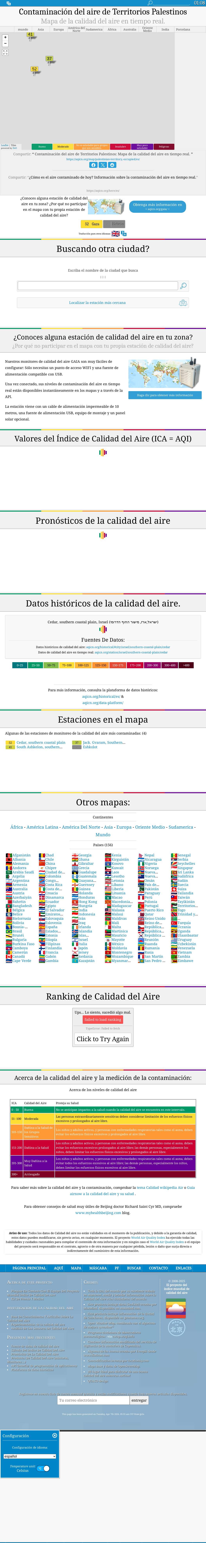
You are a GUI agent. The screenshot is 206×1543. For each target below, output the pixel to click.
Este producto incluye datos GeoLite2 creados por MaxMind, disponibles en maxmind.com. (120, 1306)
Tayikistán (183, 901)
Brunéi (15, 935)
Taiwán (180, 897)
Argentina (17, 880)
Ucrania (181, 926)
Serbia (179, 859)
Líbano (114, 884)
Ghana (80, 859)
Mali (112, 922)
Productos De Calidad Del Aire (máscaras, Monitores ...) (38, 1360)
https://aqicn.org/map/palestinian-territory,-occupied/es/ (103, 159)
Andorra (16, 867)
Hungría (82, 905)
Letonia (114, 880)
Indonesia (83, 914)
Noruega (148, 867)
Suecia (179, 884)
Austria (15, 893)
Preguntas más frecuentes (31, 1337)
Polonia (147, 901)
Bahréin (16, 901)
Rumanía (149, 948)
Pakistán (148, 888)
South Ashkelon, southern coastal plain (49, 744)
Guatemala (84, 876)
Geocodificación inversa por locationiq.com (118, 1360)
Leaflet (4, 145)
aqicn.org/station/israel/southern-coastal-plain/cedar (131, 652)
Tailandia (182, 893)
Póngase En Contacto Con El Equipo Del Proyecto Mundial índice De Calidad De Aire (43, 1293)
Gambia (48, 960)
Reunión (148, 939)
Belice (14, 914)
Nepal (146, 855)
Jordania (82, 956)
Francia (48, 952)
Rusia (146, 952)
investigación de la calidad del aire (40, 1308)
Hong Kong (84, 901)
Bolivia (15, 922)
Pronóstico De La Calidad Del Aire (34, 1354)
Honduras (83, 897)
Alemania (17, 863)
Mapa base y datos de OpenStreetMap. (114, 1366)
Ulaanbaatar (184, 935)
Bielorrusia (18, 918)
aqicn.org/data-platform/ (102, 702)
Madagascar (118, 905)
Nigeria (147, 863)
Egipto (47, 905)
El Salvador (51, 910)
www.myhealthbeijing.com (98, 1212)
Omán (146, 880)
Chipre (47, 867)
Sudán (179, 880)
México (114, 943)
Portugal (148, 905)
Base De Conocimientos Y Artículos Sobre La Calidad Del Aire (40, 1318)
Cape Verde (18, 960)
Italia (79, 943)
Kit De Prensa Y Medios (27, 1299)
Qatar (146, 914)
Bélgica (15, 910)
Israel (80, 939)
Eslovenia (50, 922)
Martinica (116, 931)
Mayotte (115, 939)
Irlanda (81, 926)
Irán (79, 918)
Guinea (81, 888)
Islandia (82, 931)
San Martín (150, 956)
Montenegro (118, 952)
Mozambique (119, 956)
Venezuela (183, 948)
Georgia (81, 855)
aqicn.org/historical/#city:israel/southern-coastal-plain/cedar (128, 647)
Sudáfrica (182, 876)
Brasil (14, 931)
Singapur (182, 867)
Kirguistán (117, 859)
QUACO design (98, 1381)
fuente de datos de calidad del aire (35, 1346)
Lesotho (114, 876)
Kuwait (114, 867)
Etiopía (48, 939)
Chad (46, 855)
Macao (113, 897)
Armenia (16, 884)
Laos (112, 872)
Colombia (50, 876)
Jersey (80, 952)
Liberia (114, 888)
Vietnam (181, 952)
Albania (16, 859)
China (47, 863)
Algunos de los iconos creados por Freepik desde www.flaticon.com (120, 1353)
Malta (113, 926)
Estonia (48, 935)
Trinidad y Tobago (183, 916)
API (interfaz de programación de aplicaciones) (44, 1366)
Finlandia (50, 948)
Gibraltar (83, 863)
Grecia (80, 867)
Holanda (82, 893)
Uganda (180, 931)
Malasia (114, 910)
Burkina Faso (20, 943)
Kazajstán (83, 960)
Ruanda (147, 943)
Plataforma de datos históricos (32, 1369)
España (48, 926)
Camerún (17, 952)
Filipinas (49, 943)
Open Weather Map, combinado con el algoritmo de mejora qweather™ (120, 1325)
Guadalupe (84, 872)
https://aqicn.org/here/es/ (103, 190)
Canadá (15, 956)
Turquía (181, 922)
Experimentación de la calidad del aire (38, 1324)
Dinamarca (51, 897)
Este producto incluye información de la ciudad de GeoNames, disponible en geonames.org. (119, 1315)
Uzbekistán (183, 943)
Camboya (17, 948)
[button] (5, 38)
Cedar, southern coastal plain (35, 742)
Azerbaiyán (19, 897)
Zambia (180, 956)
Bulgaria (16, 939)
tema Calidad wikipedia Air (160, 1187)
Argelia (15, 876)
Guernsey (83, 884)
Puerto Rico (151, 910)
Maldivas (116, 918)
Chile (46, 859)
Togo (178, 910)
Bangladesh (19, 905)
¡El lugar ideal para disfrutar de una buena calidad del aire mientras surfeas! (116, 1373)
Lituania (115, 893)
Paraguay (149, 893)
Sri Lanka (182, 872)
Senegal (181, 855)
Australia (17, 888)
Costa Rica (50, 884)
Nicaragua (150, 859)
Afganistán (18, 855)
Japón (80, 948)
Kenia (113, 855)
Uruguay (181, 939)
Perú (145, 897)
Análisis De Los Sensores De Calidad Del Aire (42, 1328)
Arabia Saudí (20, 872)
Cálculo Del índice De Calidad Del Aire (37, 1350)
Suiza (178, 888)
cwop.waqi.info (123, 1336)
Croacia (48, 893)
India (79, 910)
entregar (139, 1400)
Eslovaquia (51, 918)
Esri (15, 148)
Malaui (114, 914)
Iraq (78, 922)
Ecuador (49, 901)
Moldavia (116, 948)
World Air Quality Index (148, 1237)
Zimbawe (182, 960)
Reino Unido (151, 918)
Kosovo (114, 863)
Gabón (47, 956)
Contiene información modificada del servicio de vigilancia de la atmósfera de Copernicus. (120, 1344)
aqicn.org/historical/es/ (101, 696)
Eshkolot (84, 747)
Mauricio (115, 935)
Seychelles (183, 863)
